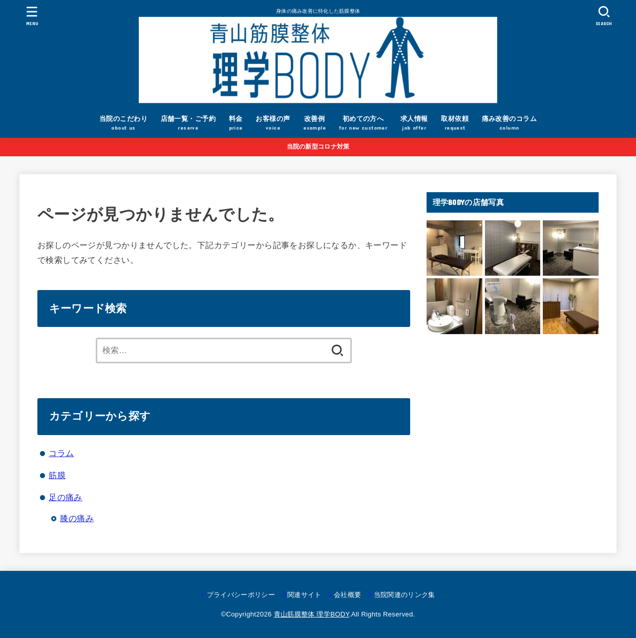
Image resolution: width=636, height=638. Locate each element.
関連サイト (304, 595)
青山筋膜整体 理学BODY (311, 614)
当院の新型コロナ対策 (318, 146)
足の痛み (65, 497)
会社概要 (347, 595)
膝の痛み (77, 518)
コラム (61, 453)
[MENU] (32, 15)
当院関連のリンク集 (404, 595)
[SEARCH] (604, 15)
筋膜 (57, 475)
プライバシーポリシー (241, 595)
